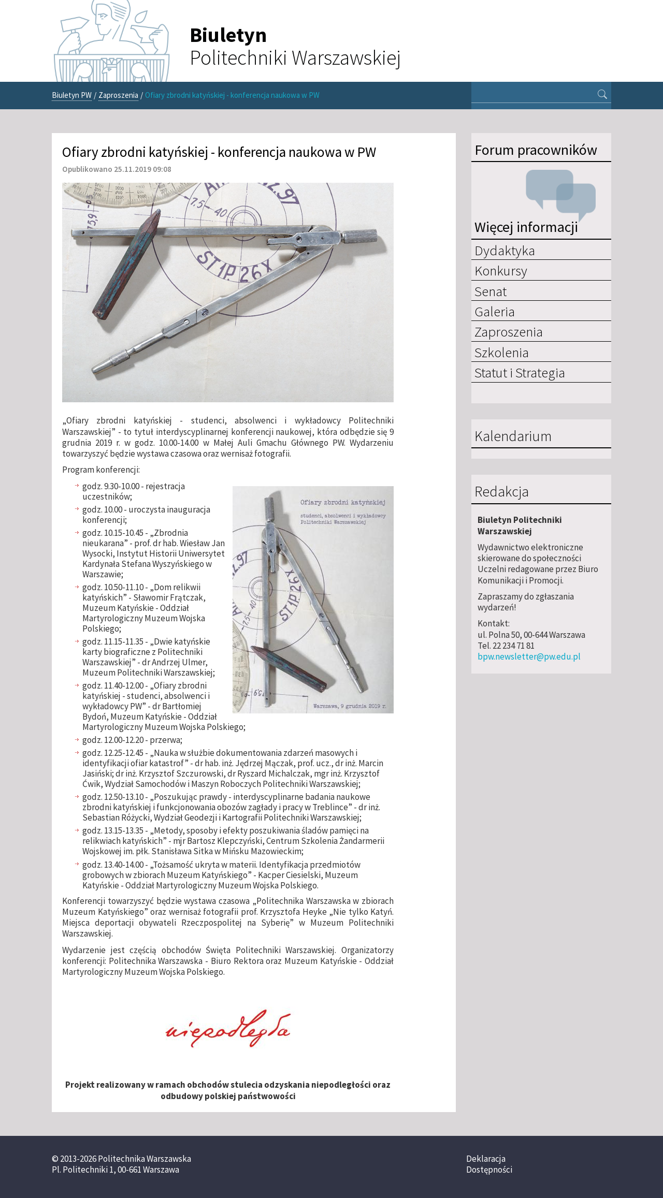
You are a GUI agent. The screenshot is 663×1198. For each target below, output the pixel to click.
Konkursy (500, 270)
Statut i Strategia (519, 372)
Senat (490, 291)
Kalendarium (513, 436)
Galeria (494, 311)
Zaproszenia (118, 95)
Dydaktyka (504, 250)
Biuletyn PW (72, 95)
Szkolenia (501, 352)
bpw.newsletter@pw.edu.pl (529, 656)
